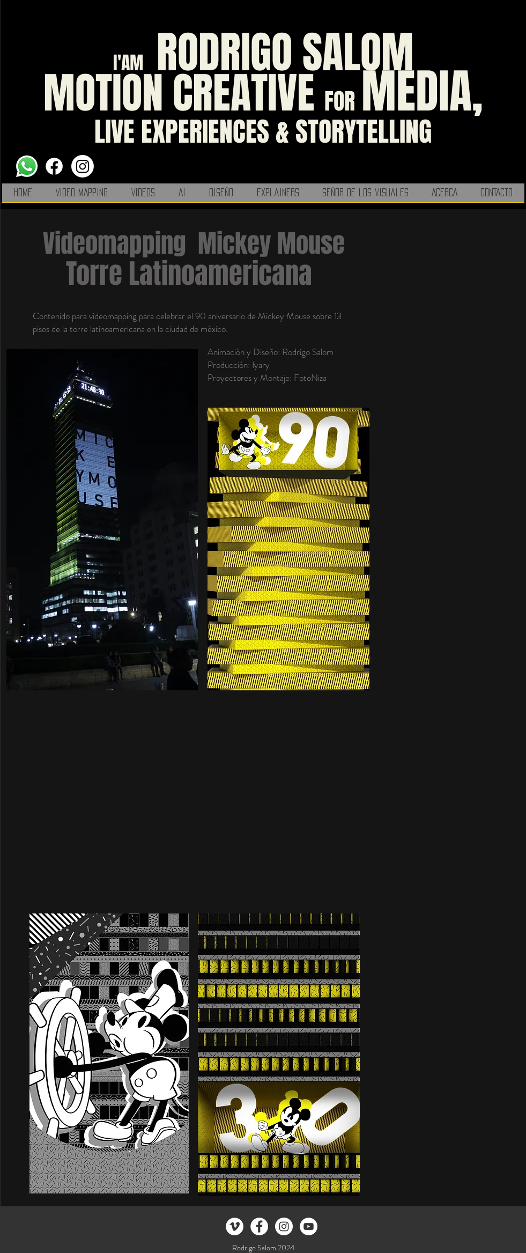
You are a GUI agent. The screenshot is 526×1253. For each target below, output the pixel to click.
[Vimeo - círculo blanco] (234, 1226)
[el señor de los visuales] (259, 1226)
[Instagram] (82, 166)
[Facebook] (54, 166)
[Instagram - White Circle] (284, 1226)
